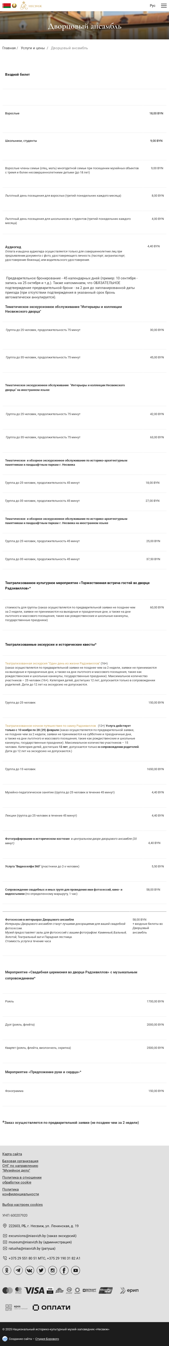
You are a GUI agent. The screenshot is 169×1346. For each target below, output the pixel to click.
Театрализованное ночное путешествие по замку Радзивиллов (50, 725)
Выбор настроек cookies (22, 1205)
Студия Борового (47, 1339)
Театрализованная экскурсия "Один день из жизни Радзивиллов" (52, 663)
